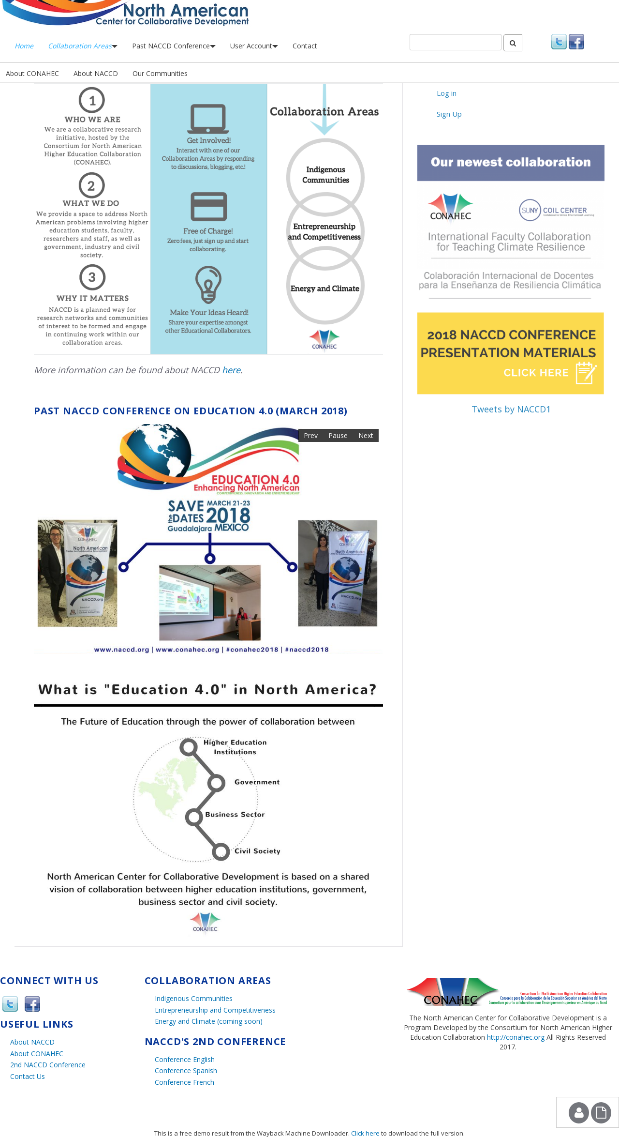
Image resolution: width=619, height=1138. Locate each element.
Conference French (184, 1082)
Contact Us (27, 1076)
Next (365, 435)
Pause (338, 435)
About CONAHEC (32, 73)
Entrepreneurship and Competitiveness (215, 1010)
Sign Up (449, 114)
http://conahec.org (516, 1037)
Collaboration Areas (83, 45)
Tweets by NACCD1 (511, 409)
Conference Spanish (186, 1070)
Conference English (185, 1059)
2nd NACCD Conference (48, 1064)
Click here (365, 1133)
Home (24, 45)
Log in (447, 93)
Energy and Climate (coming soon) (209, 1021)
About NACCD (96, 73)
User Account (254, 45)
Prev (311, 435)
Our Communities (160, 73)
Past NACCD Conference (174, 45)
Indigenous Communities (194, 998)
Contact (305, 45)
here (231, 370)
